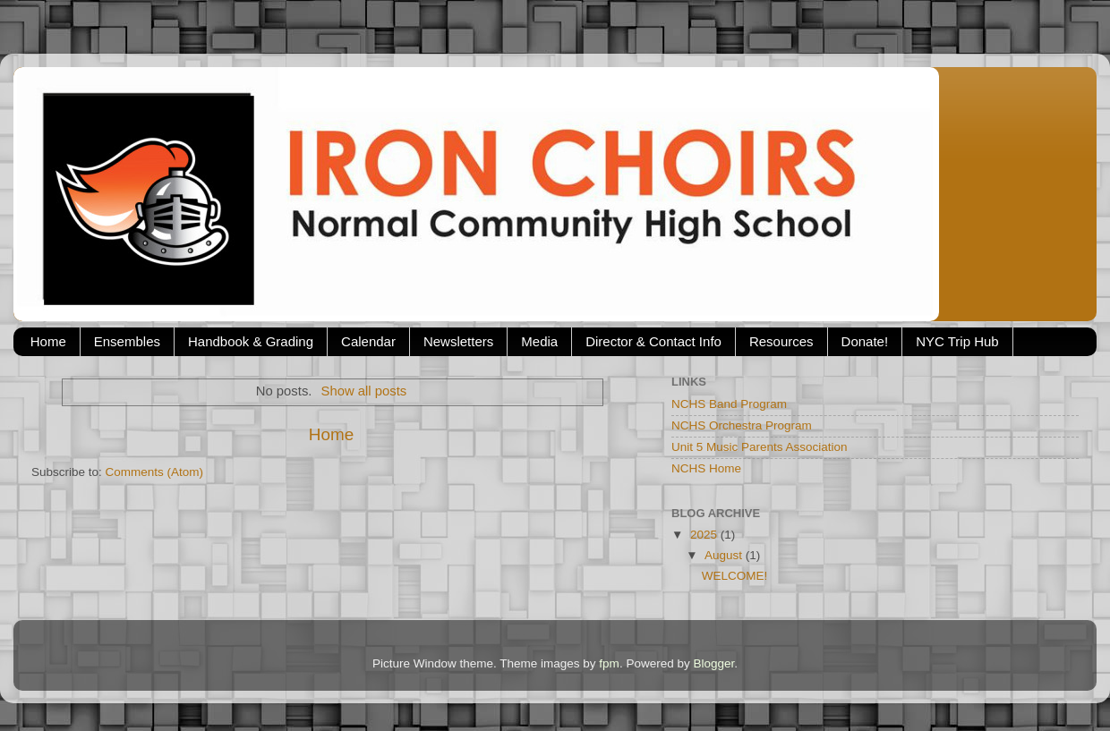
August (725, 555)
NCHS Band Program (729, 404)
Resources (781, 341)
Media (539, 341)
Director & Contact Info (653, 341)
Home (48, 341)
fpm (609, 663)
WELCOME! (735, 575)
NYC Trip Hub (957, 341)
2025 (705, 534)
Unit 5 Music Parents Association (759, 447)
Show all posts (364, 391)
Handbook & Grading (250, 341)
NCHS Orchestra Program (741, 425)
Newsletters (458, 341)
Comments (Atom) (155, 472)
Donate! (865, 341)
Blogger (713, 663)
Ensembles (127, 341)
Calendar (368, 341)
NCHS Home (706, 468)
